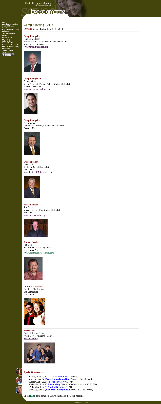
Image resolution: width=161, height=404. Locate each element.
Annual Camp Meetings (10, 24)
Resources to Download (10, 45)
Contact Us (5, 52)
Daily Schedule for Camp (10, 30)
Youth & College (7, 50)
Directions (5, 32)
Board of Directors (8, 26)
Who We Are (6, 48)
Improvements (7, 37)
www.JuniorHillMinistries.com (38, 172)
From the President (8, 33)
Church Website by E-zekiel (80, 402)
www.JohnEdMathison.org (36, 47)
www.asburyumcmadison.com (37, 89)
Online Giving (6, 41)
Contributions (6, 28)
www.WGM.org (31, 338)
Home (4, 22)
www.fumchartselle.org (34, 215)
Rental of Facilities (8, 43)
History (4, 35)
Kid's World (6, 39)
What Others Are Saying (10, 47)
